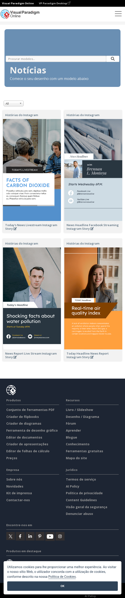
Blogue (71, 437)
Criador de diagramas (23, 423)
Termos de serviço (81, 479)
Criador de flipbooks (22, 417)
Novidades (14, 486)
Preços (11, 458)
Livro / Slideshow (79, 410)
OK (62, 586)
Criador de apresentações (27, 444)
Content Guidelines (81, 500)
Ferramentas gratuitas (84, 451)
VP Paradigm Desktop (54, 3)
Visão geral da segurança (86, 507)
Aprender (73, 430)
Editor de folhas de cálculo (27, 451)
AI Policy (72, 486)
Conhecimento (77, 444)
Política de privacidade (84, 493)
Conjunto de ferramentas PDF (30, 410)
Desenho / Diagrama (82, 417)
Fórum (71, 423)
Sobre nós (14, 479)
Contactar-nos (18, 500)
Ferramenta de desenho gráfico (32, 430)
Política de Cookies (62, 577)
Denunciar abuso (79, 514)
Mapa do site (76, 458)
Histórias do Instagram (21, 115)
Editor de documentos (24, 437)
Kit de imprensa (19, 493)
